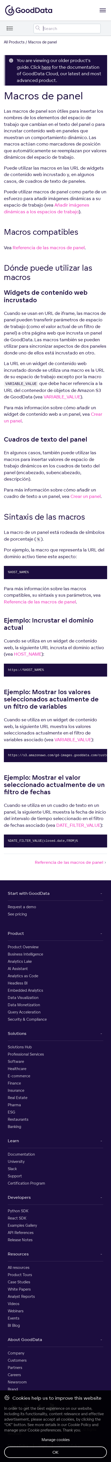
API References (21, 1232)
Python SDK (18, 1211)
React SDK (17, 1218)
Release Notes (20, 1240)
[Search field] (67, 28)
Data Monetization (24, 1005)
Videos (13, 1303)
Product (16, 933)
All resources (18, 1267)
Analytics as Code (23, 976)
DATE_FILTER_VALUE (78, 825)
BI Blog (14, 1325)
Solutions (17, 1033)
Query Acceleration (24, 1012)
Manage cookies (56, 1439)
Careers (14, 1375)
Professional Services (26, 1054)
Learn (13, 1140)
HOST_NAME (28, 654)
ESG (11, 1112)
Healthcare (17, 1068)
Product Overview (23, 947)
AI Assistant (18, 968)
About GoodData (25, 1339)
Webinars (15, 1311)
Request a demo (22, 907)
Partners (15, 1367)
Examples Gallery (22, 1225)
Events (13, 1318)
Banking (14, 1126)
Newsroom (17, 1382)
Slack (12, 1168)
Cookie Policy (79, 1424)
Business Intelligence (25, 954)
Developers (19, 1197)
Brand (13, 1389)
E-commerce (19, 1076)
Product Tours (20, 1274)
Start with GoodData (29, 893)
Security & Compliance (27, 1019)
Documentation (21, 1154)
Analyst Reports (21, 1296)
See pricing (17, 914)
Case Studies (19, 1282)
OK (55, 1452)
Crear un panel (85, 496)
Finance (14, 1083)
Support (15, 1176)
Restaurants (18, 1119)
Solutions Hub (20, 1047)
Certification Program (26, 1183)
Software (16, 1061)
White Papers (19, 1289)
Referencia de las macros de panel (49, 247)
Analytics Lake (20, 961)
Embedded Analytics (25, 990)
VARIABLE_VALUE (62, 396)
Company (16, 1353)
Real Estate (17, 1097)
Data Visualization (23, 997)
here (46, 67)
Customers (17, 1360)
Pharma (14, 1105)
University (16, 1161)
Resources (18, 1253)
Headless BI (18, 983)
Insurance (16, 1090)
